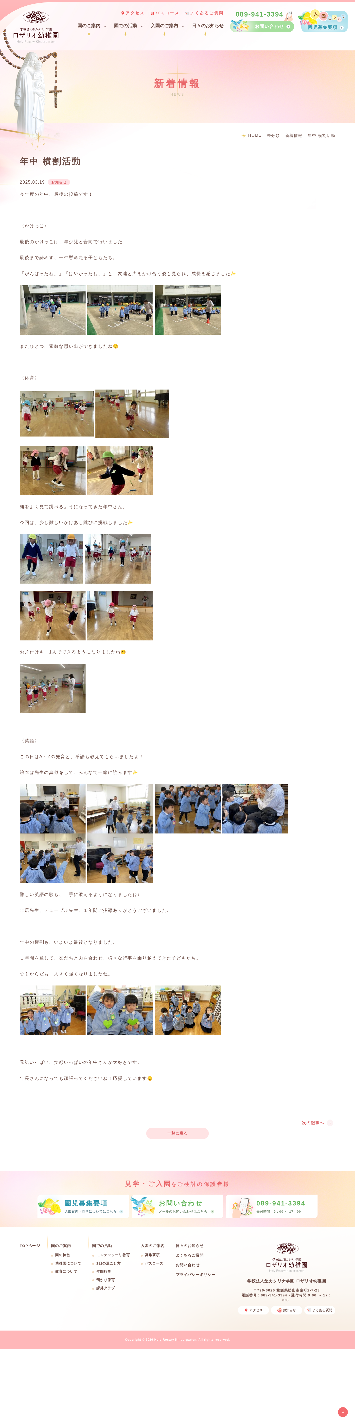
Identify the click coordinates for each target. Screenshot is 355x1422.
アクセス (135, 13)
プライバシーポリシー (196, 1274)
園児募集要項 (322, 27)
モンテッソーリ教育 (113, 1255)
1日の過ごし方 (108, 1263)
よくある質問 (319, 1310)
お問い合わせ (188, 1265)
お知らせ (286, 1310)
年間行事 (103, 1271)
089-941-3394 (260, 14)
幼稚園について (68, 1263)
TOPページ (30, 1246)
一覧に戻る (177, 1133)
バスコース (167, 13)
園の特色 (62, 1255)
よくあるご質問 (207, 13)
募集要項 (152, 1255)
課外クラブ (105, 1288)
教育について (66, 1271)
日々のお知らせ (208, 25)
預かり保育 (105, 1280)
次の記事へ (313, 1123)
